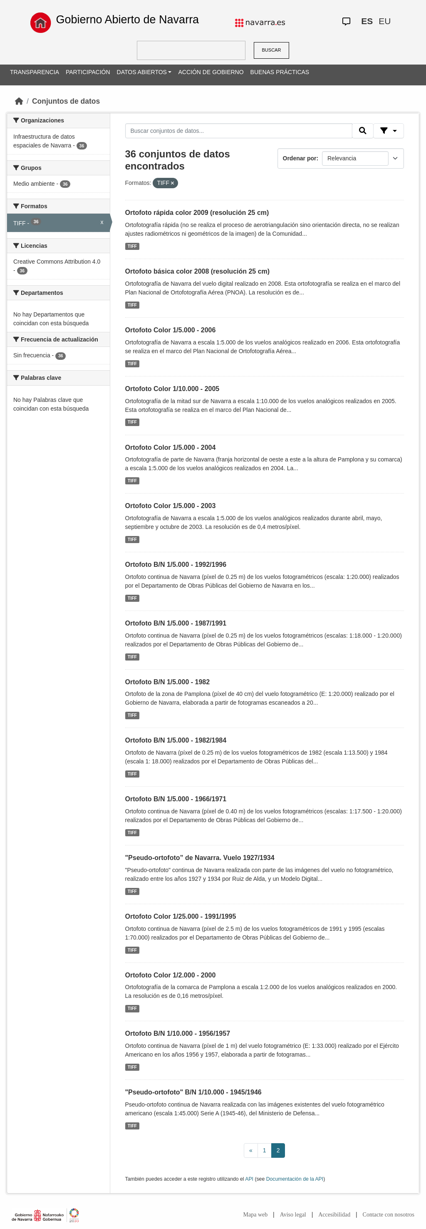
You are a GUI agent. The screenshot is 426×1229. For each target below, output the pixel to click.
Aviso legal (293, 1215)
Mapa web (255, 1215)
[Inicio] (19, 101)
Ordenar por (300, 158)
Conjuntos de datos (66, 101)
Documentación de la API (295, 1179)
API (249, 1179)
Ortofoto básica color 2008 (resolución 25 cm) (197, 271)
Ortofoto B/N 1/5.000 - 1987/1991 (176, 623)
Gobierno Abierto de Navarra (127, 19)
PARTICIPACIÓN (88, 72)
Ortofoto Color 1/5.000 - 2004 (170, 447)
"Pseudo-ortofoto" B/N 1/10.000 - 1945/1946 (193, 1092)
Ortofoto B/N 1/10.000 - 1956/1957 (177, 1033)
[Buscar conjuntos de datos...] (238, 130)
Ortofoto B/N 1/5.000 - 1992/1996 (176, 564)
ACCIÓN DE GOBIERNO (210, 72)
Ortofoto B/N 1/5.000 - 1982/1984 (176, 740)
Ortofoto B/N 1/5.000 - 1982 (167, 682)
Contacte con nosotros (388, 1215)
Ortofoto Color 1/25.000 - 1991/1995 (180, 916)
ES (367, 21)
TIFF (132, 246)
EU (385, 21)
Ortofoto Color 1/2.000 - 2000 (170, 975)
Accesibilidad (334, 1215)
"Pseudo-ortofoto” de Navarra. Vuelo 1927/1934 (200, 857)
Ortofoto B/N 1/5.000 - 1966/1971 (176, 799)
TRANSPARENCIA (34, 72)
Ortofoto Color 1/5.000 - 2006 (170, 330)
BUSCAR (271, 49)
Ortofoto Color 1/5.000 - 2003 (170, 505)
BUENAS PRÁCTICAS (280, 72)
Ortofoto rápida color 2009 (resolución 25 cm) (197, 212)
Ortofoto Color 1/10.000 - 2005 (172, 388)
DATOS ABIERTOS (142, 72)
